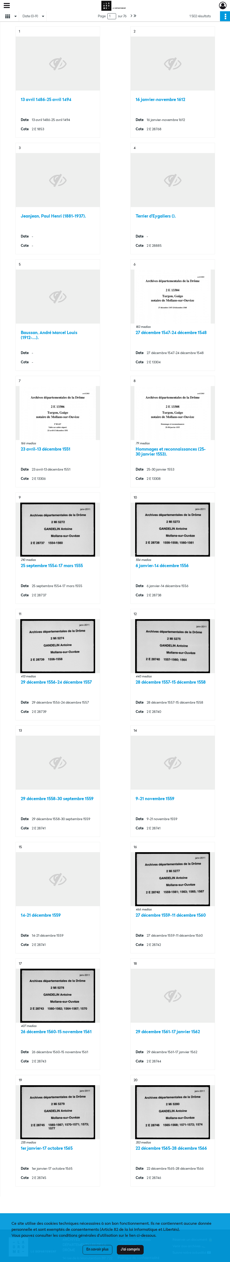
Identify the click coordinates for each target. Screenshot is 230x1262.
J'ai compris (130, 1249)
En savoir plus (97, 1249)
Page (102, 16)
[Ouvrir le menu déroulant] (7, 6)
